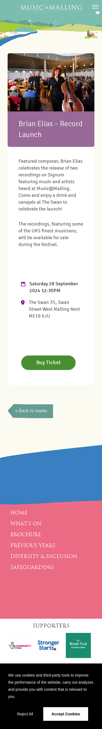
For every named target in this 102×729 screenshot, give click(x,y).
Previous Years (32, 545)
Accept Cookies (65, 714)
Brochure (25, 534)
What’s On (26, 523)
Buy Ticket (48, 362)
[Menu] (94, 9)
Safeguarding (32, 567)
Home (18, 512)
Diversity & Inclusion (44, 556)
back (31, 411)
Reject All (25, 714)
